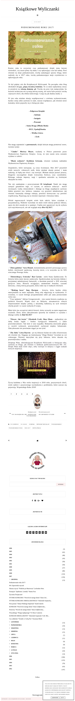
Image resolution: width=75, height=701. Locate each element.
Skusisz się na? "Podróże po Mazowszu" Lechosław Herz (26, 588)
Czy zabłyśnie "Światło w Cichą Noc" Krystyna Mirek (25, 619)
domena (32, 424)
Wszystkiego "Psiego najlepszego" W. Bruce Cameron (25, 613)
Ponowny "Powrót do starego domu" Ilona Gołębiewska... (26, 610)
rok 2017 (28, 428)
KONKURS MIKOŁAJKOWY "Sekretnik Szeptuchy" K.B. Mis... (29, 616)
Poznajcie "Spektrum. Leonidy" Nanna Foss (22, 591)
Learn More (55, 697)
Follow (37, 677)
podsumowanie (57, 424)
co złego (24, 424)
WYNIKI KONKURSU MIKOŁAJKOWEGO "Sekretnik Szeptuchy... (30, 600)
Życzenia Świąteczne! (16, 594)
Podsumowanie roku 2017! (17, 582)
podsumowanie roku (16, 428)
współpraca (37, 428)
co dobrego (14, 424)
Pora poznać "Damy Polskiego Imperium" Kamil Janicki (26, 603)
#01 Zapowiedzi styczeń (16, 585)
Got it (62, 697)
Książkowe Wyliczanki (37, 8)
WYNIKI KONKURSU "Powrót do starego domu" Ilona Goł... (28, 597)
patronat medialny (43, 424)
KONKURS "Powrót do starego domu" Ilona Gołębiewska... (27, 606)
